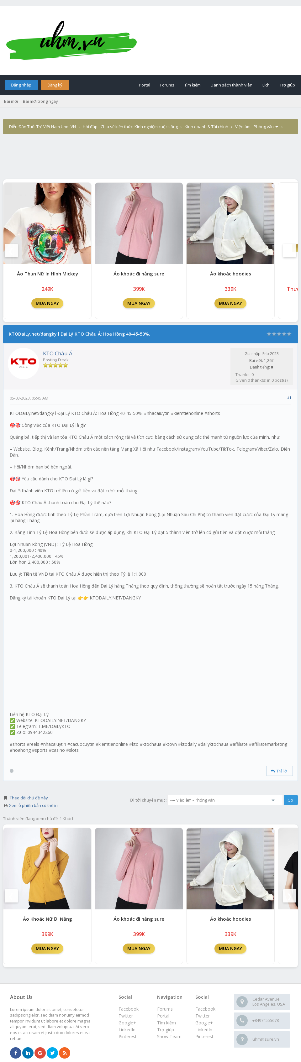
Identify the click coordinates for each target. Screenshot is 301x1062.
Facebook (205, 1009)
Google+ (204, 1023)
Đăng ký (54, 85)
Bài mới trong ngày (40, 101)
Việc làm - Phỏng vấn (254, 126)
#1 (289, 397)
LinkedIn (203, 1030)
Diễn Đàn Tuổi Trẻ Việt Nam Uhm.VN (42, 126)
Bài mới (11, 101)
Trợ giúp (287, 85)
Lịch (266, 85)
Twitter (202, 1016)
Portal (144, 85)
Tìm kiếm (192, 85)
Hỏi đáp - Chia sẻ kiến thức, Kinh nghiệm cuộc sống (130, 126)
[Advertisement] (150, 152)
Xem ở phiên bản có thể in (33, 805)
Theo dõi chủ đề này (29, 798)
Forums (167, 85)
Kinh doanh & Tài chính (206, 126)
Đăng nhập (21, 85)
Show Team (169, 1036)
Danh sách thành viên (231, 85)
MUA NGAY (47, 303)
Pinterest (204, 1036)
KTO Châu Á (57, 353)
